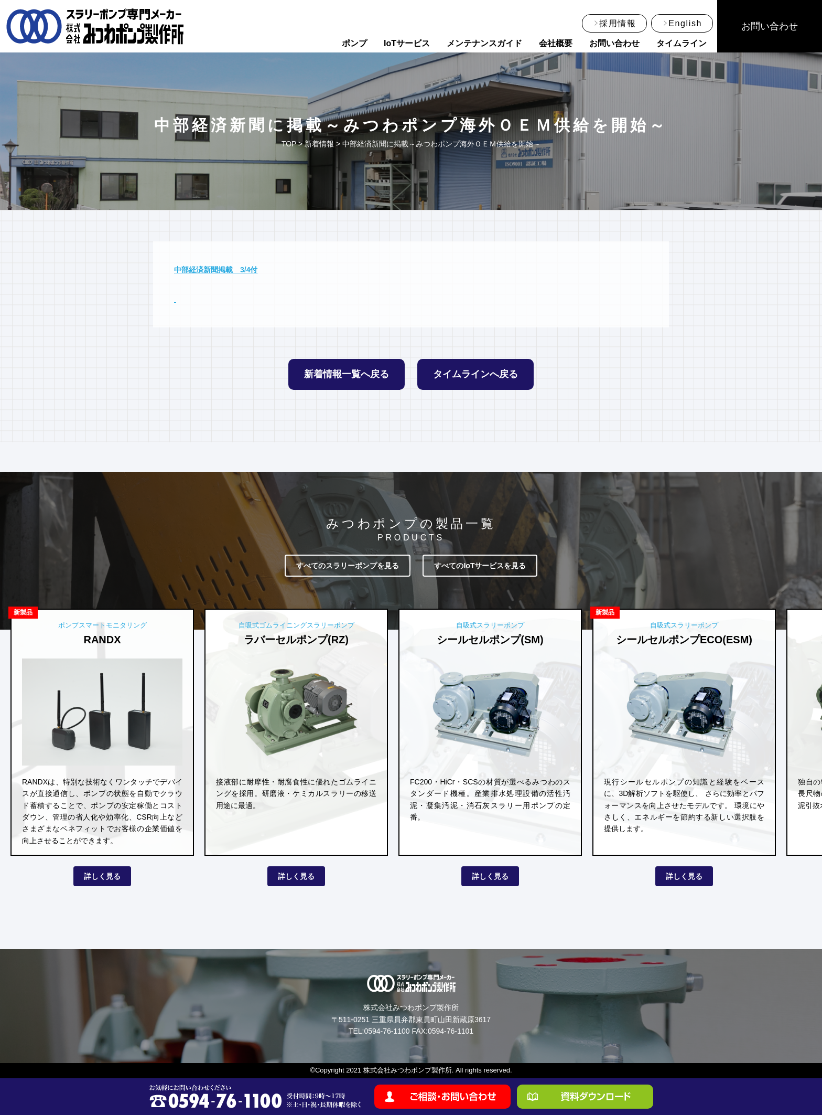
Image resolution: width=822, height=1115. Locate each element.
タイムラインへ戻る (475, 374)
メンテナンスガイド (484, 43)
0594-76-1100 (386, 1031)
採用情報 (617, 23)
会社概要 (555, 43)
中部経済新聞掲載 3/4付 (215, 270)
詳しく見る (102, 876)
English (685, 23)
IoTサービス (407, 43)
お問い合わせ (614, 43)
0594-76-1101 (450, 1031)
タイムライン (681, 43)
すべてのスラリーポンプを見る (347, 565)
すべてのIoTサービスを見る (480, 565)
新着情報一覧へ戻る (346, 374)
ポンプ (354, 43)
